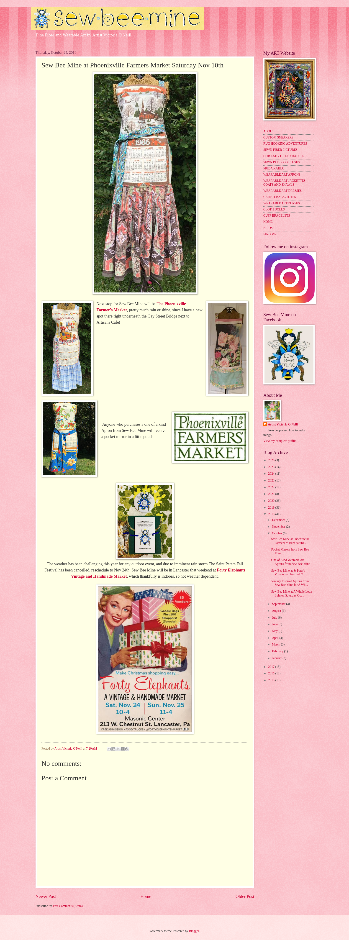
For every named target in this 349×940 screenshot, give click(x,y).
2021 (271, 494)
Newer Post (46, 896)
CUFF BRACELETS (276, 215)
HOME (268, 221)
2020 (271, 500)
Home (145, 896)
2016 (271, 673)
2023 (271, 480)
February (278, 651)
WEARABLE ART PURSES (281, 203)
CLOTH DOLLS (274, 209)
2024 (271, 473)
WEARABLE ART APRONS (281, 174)
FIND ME (269, 234)
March (276, 644)
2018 (271, 514)
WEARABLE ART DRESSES (282, 190)
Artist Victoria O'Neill (283, 424)
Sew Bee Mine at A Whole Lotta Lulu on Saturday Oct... (291, 593)
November (279, 526)
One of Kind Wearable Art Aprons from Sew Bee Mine (290, 562)
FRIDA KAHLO (273, 168)
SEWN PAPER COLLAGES (281, 162)
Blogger (194, 931)
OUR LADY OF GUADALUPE (283, 156)
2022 (271, 487)
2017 (271, 667)
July (275, 617)
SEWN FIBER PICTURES (280, 149)
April (276, 638)
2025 (271, 467)
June (275, 624)
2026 (271, 460)
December (279, 520)
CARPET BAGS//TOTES (279, 197)
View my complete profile (279, 441)
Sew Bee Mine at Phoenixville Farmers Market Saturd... (290, 541)
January (277, 658)
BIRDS (268, 228)
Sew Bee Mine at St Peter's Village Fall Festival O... (288, 572)
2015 (271, 680)
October (277, 533)
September (279, 604)
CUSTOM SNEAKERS (278, 137)
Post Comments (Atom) (68, 906)
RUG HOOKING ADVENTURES (285, 143)
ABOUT (268, 131)
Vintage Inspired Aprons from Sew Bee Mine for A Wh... (290, 583)
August (277, 610)
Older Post (245, 896)
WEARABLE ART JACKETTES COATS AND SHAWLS (284, 182)
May (275, 631)
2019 (271, 507)
